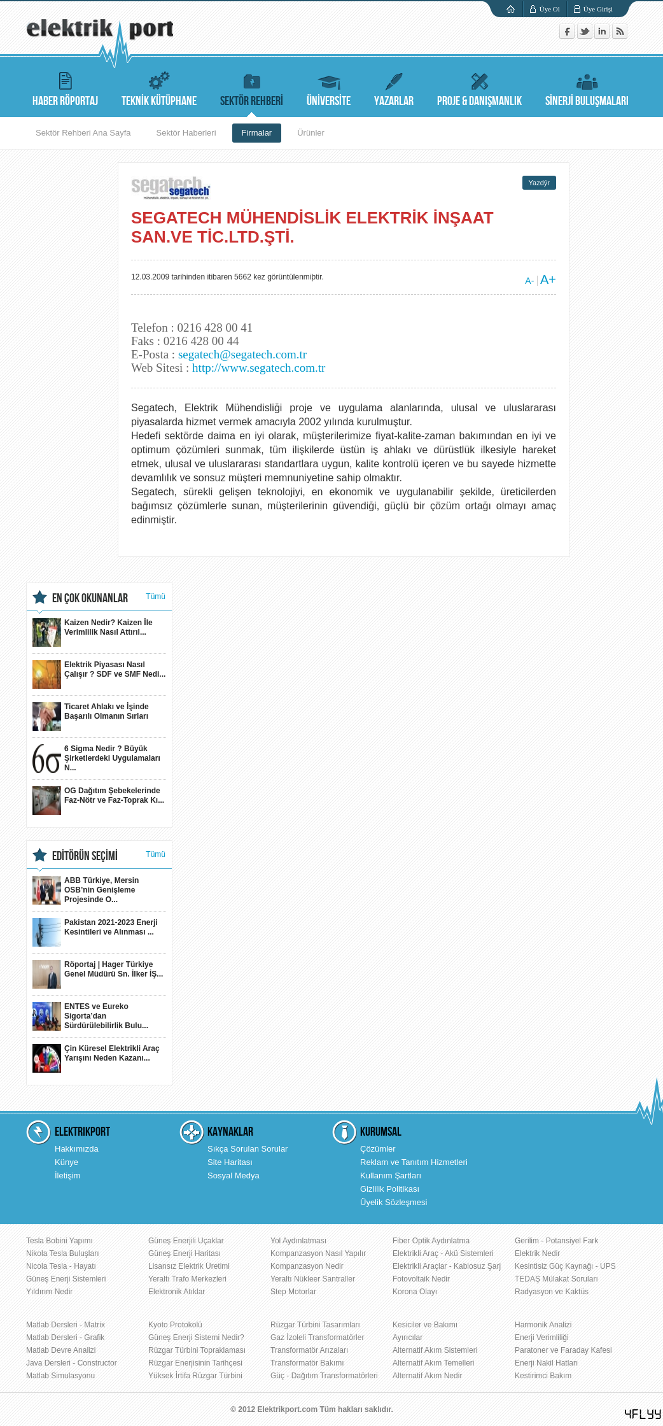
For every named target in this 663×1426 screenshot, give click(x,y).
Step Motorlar (293, 1291)
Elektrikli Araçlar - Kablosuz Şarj (447, 1266)
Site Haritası (230, 1162)
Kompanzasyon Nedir (307, 1266)
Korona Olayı (415, 1291)
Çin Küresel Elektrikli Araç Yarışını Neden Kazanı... (96, 1058)
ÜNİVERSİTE (329, 87)
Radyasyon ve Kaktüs (552, 1291)
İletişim (67, 1175)
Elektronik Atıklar (176, 1291)
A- (529, 281)
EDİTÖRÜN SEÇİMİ (85, 856)
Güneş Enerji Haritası (184, 1253)
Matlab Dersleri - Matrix (65, 1325)
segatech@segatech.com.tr (242, 354)
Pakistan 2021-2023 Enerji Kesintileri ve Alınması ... (95, 932)
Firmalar (257, 133)
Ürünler (311, 133)
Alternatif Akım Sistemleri (435, 1350)
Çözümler (378, 1149)
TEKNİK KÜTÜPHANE (159, 87)
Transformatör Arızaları (309, 1350)
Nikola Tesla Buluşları (62, 1253)
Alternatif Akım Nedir (427, 1376)
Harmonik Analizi (543, 1325)
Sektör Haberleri (186, 133)
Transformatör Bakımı (307, 1363)
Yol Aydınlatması (298, 1241)
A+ (548, 279)
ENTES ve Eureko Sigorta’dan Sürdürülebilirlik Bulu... (90, 1016)
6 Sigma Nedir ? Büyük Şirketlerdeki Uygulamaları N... (96, 758)
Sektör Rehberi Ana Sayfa (83, 133)
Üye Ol (550, 9)
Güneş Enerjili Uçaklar (186, 1241)
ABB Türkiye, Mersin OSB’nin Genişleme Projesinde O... (85, 890)
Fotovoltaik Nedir (421, 1279)
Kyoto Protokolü (175, 1325)
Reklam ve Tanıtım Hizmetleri (414, 1162)
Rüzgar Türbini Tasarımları (315, 1325)
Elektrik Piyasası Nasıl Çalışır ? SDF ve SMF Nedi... (98, 674)
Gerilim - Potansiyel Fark (556, 1241)
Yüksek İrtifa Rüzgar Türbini (195, 1376)
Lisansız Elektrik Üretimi (189, 1266)
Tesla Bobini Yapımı (59, 1241)
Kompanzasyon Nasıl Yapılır (318, 1253)
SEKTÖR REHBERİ (251, 87)
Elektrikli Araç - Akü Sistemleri (443, 1253)
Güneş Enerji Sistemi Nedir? (196, 1337)
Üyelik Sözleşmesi (393, 1202)
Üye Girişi (598, 9)
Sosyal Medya (233, 1175)
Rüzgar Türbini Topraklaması (197, 1350)
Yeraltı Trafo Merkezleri (187, 1279)
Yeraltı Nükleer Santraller (312, 1279)
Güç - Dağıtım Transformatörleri (324, 1376)
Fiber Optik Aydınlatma (431, 1241)
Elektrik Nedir (537, 1253)
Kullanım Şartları (390, 1175)
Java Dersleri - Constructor (71, 1363)
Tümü (155, 596)
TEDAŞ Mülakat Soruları (556, 1279)
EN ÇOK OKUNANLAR (90, 598)
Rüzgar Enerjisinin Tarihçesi (195, 1363)
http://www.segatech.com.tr (258, 367)
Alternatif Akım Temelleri (434, 1363)
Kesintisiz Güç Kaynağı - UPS (565, 1266)
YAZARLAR (394, 87)
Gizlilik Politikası (389, 1189)
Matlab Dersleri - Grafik (65, 1337)
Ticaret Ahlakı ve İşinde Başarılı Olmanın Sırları (90, 716)
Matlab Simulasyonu (60, 1376)
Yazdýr (539, 183)
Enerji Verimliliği (542, 1337)
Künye (66, 1162)
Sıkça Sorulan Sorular (247, 1149)
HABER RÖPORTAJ (65, 87)
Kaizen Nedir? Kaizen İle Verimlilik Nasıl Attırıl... (92, 632)
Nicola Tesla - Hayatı (61, 1266)
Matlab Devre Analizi (60, 1350)
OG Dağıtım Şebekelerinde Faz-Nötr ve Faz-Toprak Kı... (98, 800)
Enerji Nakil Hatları (546, 1363)
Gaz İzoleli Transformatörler (317, 1337)
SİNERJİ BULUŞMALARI (587, 87)
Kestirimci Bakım (543, 1376)
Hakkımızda (77, 1149)
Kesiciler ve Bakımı (425, 1325)
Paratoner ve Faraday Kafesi (563, 1350)
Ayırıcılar (407, 1337)
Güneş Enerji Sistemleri (66, 1279)
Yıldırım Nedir (49, 1291)
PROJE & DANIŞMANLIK (479, 87)
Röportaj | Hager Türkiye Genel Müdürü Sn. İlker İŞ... (97, 974)
